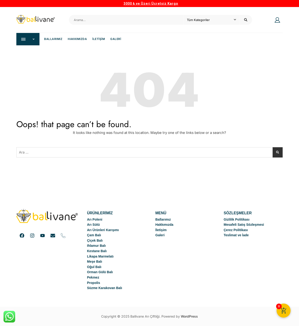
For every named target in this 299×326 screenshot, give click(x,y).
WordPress (189, 316)
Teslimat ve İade (236, 235)
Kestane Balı (97, 251)
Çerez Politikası (236, 230)
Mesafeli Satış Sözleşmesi (244, 224)
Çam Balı (94, 235)
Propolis (93, 283)
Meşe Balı (94, 261)
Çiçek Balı (95, 240)
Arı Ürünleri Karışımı (103, 230)
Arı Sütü (93, 224)
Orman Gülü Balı (100, 272)
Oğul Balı (94, 267)
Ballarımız (53, 39)
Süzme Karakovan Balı (104, 288)
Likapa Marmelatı (100, 256)
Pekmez (93, 277)
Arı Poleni (94, 219)
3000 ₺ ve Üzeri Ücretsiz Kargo (151, 3)
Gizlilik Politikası (236, 219)
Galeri (115, 39)
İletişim (98, 39)
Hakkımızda (77, 39)
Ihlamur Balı (96, 245)
